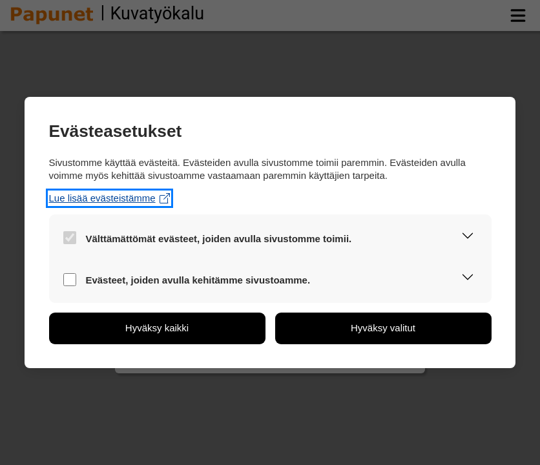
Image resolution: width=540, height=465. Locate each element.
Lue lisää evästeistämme (109, 197)
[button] (468, 237)
